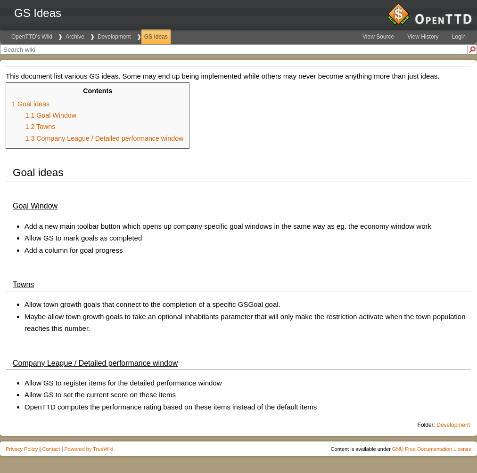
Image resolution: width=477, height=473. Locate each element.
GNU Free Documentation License (431, 449)
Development (114, 36)
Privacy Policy (22, 449)
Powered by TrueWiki (88, 449)
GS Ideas (156, 36)
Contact (51, 449)
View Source (378, 36)
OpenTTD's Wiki (31, 36)
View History (422, 36)
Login (459, 36)
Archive (75, 36)
